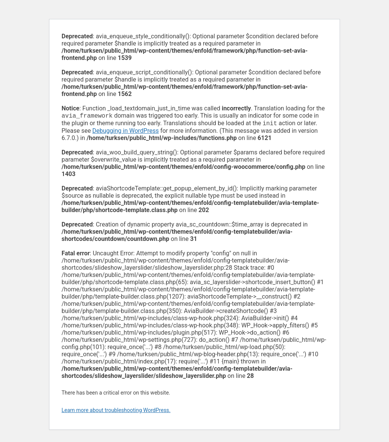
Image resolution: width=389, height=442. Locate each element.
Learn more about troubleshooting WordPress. (116, 412)
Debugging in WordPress (125, 132)
